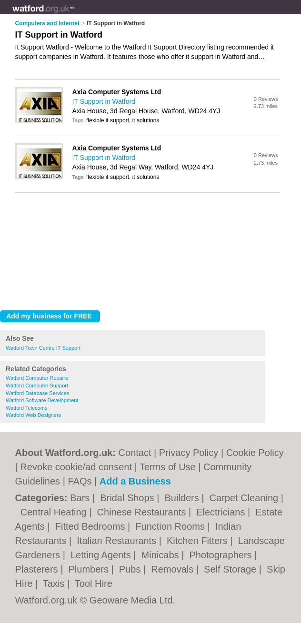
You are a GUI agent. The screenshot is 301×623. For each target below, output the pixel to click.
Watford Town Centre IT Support (43, 348)
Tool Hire (93, 583)
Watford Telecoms (26, 408)
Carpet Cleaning (245, 498)
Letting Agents (101, 555)
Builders (182, 498)
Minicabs (161, 555)
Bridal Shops (128, 498)
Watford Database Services (37, 393)
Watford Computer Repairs (37, 378)
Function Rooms (171, 526)
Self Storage (231, 569)
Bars (81, 498)
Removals (173, 569)
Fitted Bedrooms (91, 526)
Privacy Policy (188, 452)
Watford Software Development (42, 400)
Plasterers (38, 569)
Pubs (131, 569)
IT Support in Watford (103, 101)
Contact (135, 452)
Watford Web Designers (33, 415)
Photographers (221, 555)
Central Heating (55, 512)
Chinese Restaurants (143, 512)
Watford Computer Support (37, 385)
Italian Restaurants (118, 540)
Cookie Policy (255, 452)
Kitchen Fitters (198, 540)
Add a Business (135, 481)
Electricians (222, 512)
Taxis (55, 583)
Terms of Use (168, 467)
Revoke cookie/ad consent (76, 467)
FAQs (79, 481)
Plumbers (90, 569)
